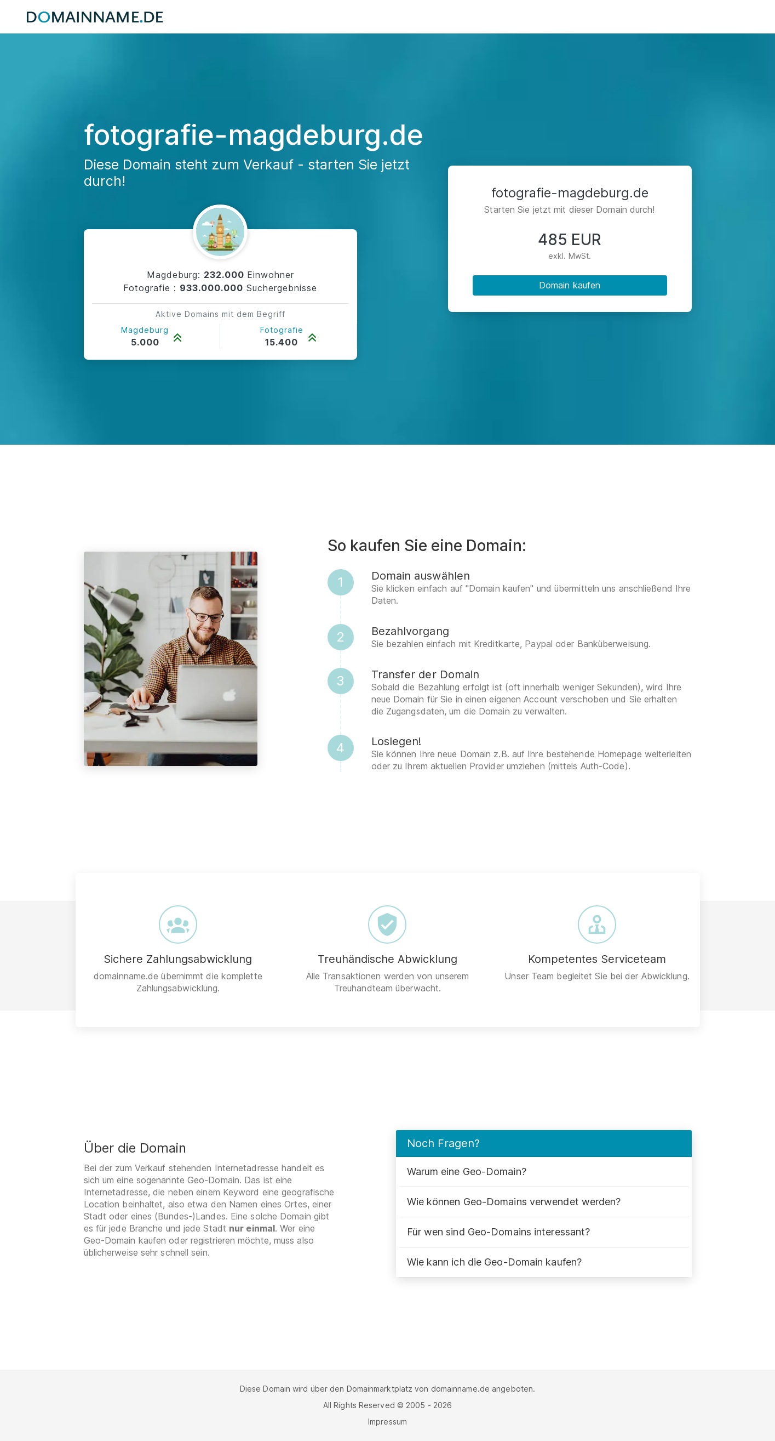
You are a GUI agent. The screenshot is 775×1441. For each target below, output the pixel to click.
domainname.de (460, 1388)
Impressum (387, 1421)
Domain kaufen (569, 285)
